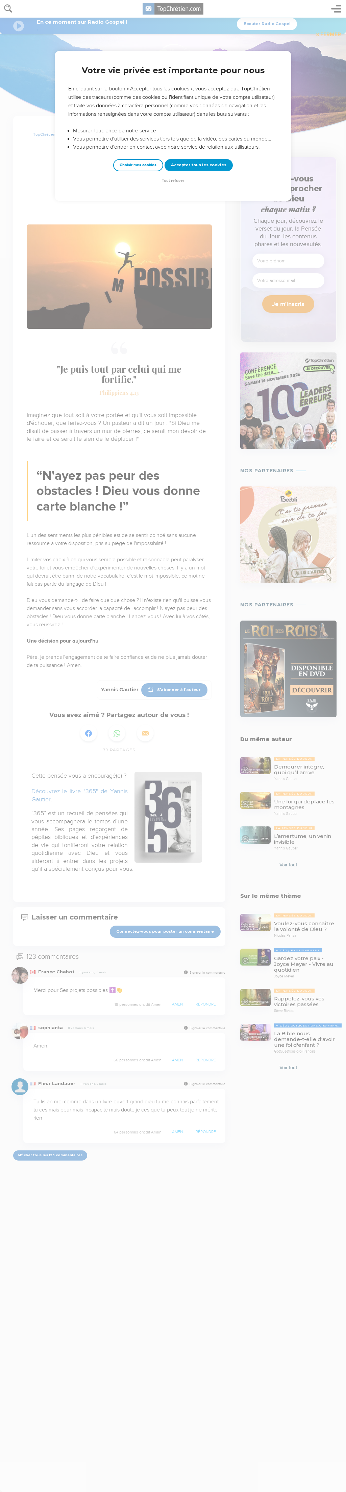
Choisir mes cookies (138, 165)
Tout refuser (173, 180)
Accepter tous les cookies (198, 165)
